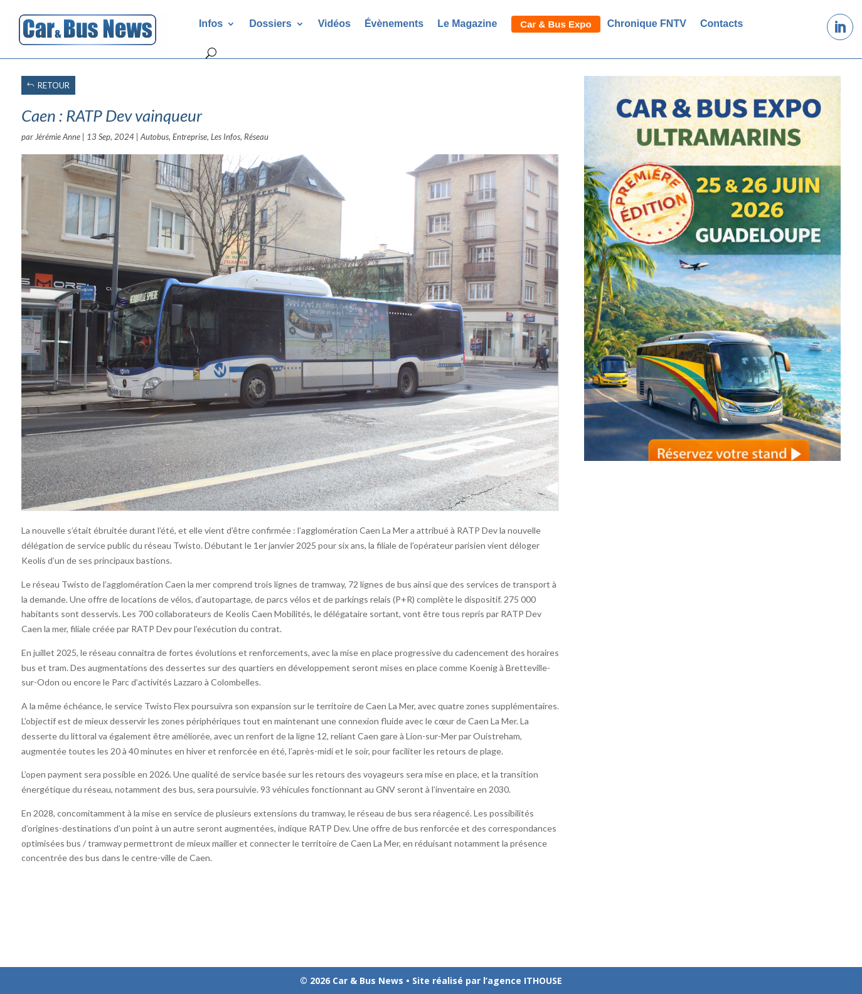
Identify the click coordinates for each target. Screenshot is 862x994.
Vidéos (334, 23)
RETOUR (54, 85)
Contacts (721, 23)
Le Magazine (467, 23)
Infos (211, 23)
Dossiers (270, 23)
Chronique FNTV (646, 23)
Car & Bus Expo (555, 24)
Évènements (393, 23)
